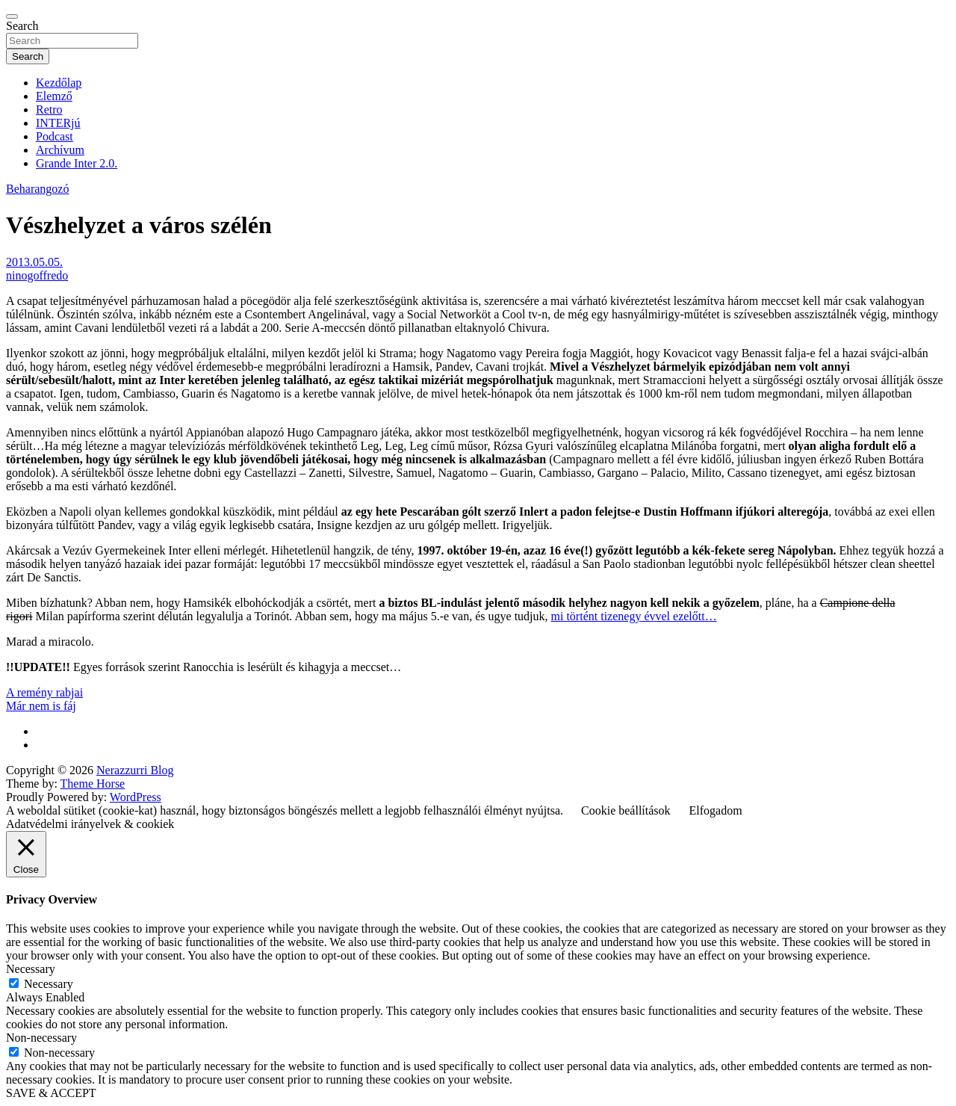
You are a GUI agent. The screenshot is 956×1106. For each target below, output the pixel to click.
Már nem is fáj (41, 705)
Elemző (54, 96)
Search (22, 25)
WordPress (135, 797)
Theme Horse (92, 783)
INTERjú (58, 123)
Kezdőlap (58, 82)
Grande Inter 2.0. (76, 163)
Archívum (60, 149)
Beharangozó (37, 188)
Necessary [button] (30, 969)
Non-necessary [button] (41, 1037)
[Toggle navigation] (12, 16)
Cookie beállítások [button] (626, 810)
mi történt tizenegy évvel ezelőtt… (634, 616)
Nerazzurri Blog (135, 770)
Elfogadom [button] (715, 810)
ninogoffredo (37, 275)
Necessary (48, 983)
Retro (49, 109)
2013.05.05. (34, 262)
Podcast (54, 136)
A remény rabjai (44, 692)
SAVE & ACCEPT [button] (51, 1093)
